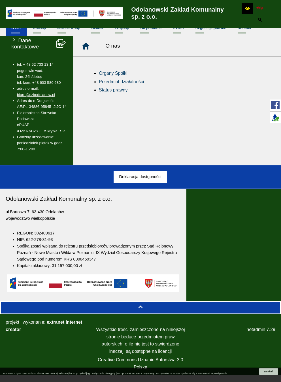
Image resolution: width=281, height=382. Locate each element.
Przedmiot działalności (121, 88)
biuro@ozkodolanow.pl (36, 101)
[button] (247, 8)
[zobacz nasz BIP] (259, 8)
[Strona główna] (85, 53)
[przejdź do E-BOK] (275, 117)
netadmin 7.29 (261, 336)
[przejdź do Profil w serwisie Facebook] (275, 105)
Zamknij (268, 371)
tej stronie (134, 373)
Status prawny (113, 96)
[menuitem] (16, 35)
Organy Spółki (113, 80)
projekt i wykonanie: (44, 332)
